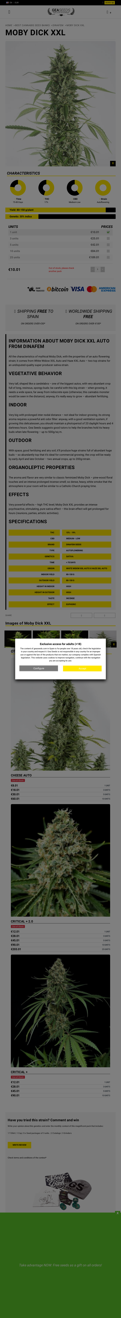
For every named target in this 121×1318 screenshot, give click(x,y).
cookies (51, 657)
